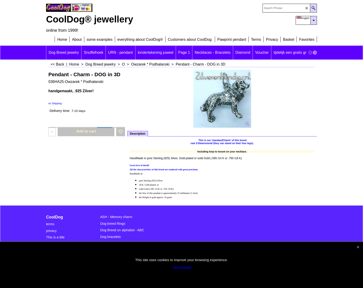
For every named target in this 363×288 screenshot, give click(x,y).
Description (137, 133)
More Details (182, 267)
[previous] (310, 53)
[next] (315, 53)
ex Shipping (55, 103)
